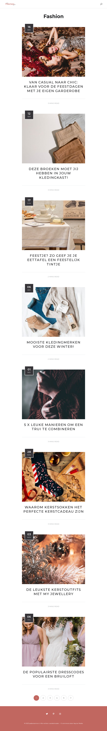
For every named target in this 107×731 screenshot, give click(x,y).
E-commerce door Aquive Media (72, 723)
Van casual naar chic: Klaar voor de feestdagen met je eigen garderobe (53, 86)
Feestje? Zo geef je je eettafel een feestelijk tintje (53, 260)
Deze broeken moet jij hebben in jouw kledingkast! (53, 173)
